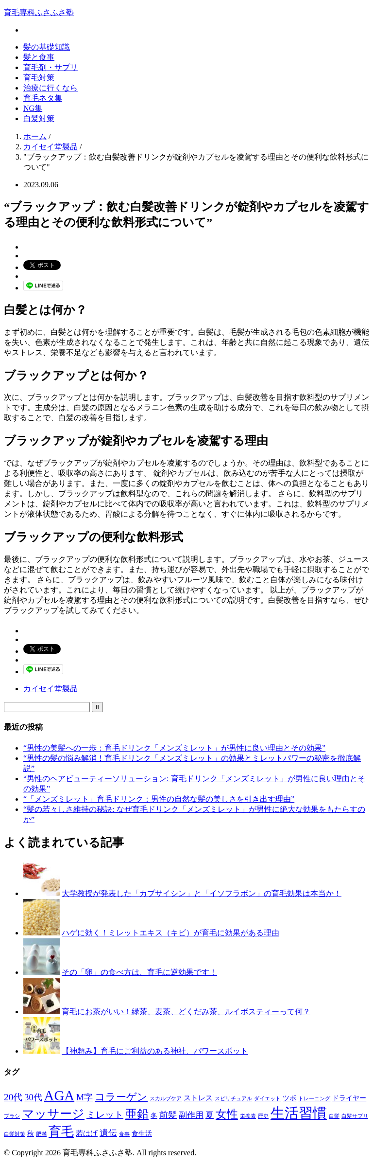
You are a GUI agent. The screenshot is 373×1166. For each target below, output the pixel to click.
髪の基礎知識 (46, 47)
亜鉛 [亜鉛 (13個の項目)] (137, 1114)
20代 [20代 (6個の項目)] (13, 1097)
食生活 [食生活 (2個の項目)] (142, 1133)
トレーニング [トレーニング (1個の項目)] (314, 1098)
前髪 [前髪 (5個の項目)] (168, 1115)
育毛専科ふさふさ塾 (39, 12)
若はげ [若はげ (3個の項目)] (87, 1133)
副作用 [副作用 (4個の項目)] (191, 1115)
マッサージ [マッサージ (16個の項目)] (53, 1113)
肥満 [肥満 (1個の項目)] (41, 1134)
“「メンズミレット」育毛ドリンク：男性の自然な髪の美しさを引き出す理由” (158, 799)
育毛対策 (38, 77)
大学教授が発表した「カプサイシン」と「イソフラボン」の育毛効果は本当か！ (201, 893)
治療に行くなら (50, 88)
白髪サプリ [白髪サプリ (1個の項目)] (354, 1116)
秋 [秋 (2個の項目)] (30, 1133)
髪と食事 (38, 57)
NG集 (32, 108)
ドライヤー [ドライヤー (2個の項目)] (349, 1098)
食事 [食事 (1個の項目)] (124, 1134)
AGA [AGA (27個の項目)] (59, 1095)
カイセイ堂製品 (50, 688)
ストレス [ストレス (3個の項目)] (198, 1098)
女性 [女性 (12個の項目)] (227, 1114)
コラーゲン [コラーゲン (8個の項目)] (121, 1097)
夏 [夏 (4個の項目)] (209, 1115)
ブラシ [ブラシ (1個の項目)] (12, 1116)
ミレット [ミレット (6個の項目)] (104, 1115)
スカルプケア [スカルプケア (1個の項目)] (166, 1098)
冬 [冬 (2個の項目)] (154, 1115)
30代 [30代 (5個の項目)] (33, 1097)
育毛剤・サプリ (50, 67)
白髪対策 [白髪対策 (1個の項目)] (14, 1134)
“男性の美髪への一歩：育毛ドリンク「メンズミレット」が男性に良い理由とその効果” (174, 748)
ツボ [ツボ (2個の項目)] (289, 1098)
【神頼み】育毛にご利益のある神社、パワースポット (155, 1051)
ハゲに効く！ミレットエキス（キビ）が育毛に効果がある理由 (170, 933)
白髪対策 (38, 118)
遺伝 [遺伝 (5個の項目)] (108, 1133)
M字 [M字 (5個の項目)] (84, 1097)
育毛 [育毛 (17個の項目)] (61, 1132)
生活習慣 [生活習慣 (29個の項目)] (299, 1113)
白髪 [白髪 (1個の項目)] (334, 1116)
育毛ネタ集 (42, 98)
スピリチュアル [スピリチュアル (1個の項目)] (233, 1098)
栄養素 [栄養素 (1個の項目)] (248, 1116)
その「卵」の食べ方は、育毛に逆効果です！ (139, 972)
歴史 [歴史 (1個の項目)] (263, 1116)
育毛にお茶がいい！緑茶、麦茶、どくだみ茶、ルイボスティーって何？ (186, 1011)
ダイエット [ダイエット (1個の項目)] (267, 1098)
